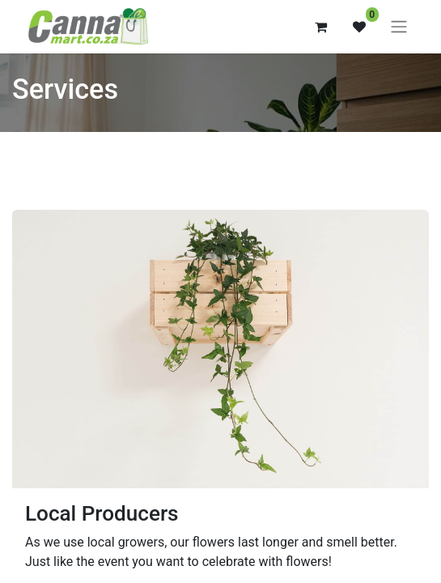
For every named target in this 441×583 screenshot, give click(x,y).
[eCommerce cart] (320, 27)
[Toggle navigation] (399, 27)
